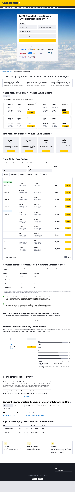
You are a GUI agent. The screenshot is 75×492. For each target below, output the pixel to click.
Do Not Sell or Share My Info (33, 474)
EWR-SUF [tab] (37, 319)
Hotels (29, 7)
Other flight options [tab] (42, 404)
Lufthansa (12, 343)
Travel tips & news (50, 7)
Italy (11, 70)
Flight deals (35, 7)
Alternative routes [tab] (8, 404)
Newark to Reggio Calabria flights (10, 414)
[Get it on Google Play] (34, 478)
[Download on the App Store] (40, 478)
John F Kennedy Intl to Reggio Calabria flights (36, 414)
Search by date (11, 7)
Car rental (42, 7)
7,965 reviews (13, 347)
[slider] (73, 169)
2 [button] (68, 256)
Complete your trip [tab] (19, 404)
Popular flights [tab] (7, 407)
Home (4, 7)
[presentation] (47, 19)
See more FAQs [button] (27, 395)
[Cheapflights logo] (10, 3)
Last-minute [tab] (18, 94)
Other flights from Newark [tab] (56, 404)
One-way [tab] (26, 94)
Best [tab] (12, 94)
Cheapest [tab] (6, 94)
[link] (11, 150)
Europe (7, 70)
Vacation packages (21, 7)
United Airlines (13, 335)
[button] (27, 31)
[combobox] (22, 23)
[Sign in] (57, 7)
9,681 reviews (13, 340)
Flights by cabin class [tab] (31, 404)
